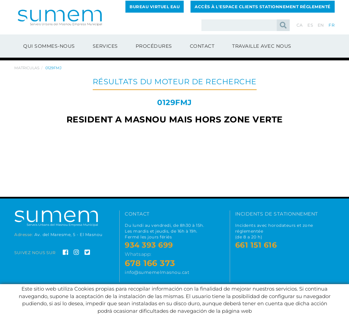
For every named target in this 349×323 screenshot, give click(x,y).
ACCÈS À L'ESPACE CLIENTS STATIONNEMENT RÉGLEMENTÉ (263, 6)
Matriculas (27, 67)
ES (310, 25)
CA (300, 25)
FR (332, 25)
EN (321, 25)
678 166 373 (150, 263)
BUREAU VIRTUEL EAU (155, 6)
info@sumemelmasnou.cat (157, 272)
